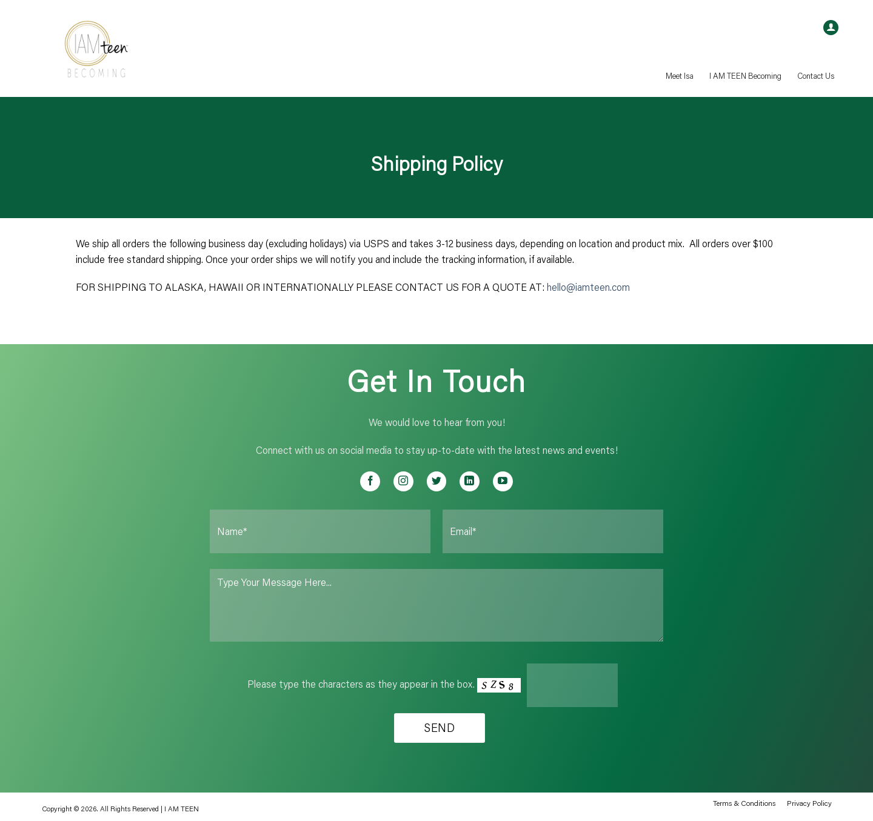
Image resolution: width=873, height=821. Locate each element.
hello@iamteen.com (588, 287)
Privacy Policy (809, 803)
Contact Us (815, 75)
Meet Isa (680, 75)
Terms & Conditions (744, 803)
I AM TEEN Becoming (745, 75)
